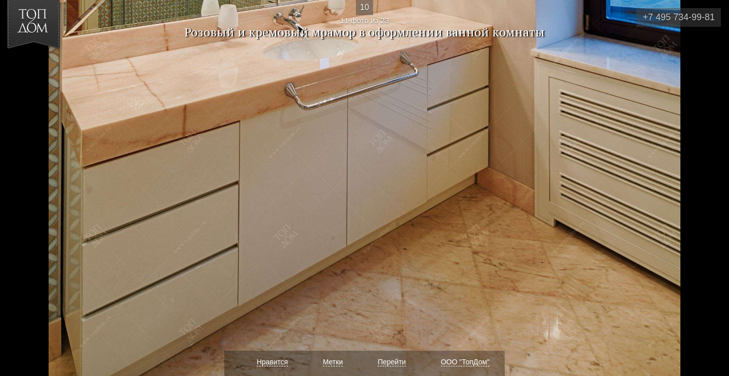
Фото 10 (19, 188)
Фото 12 (709, 188)
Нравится (272, 362)
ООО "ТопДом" (465, 362)
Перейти (392, 362)
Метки (333, 362)
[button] (45, 66)
